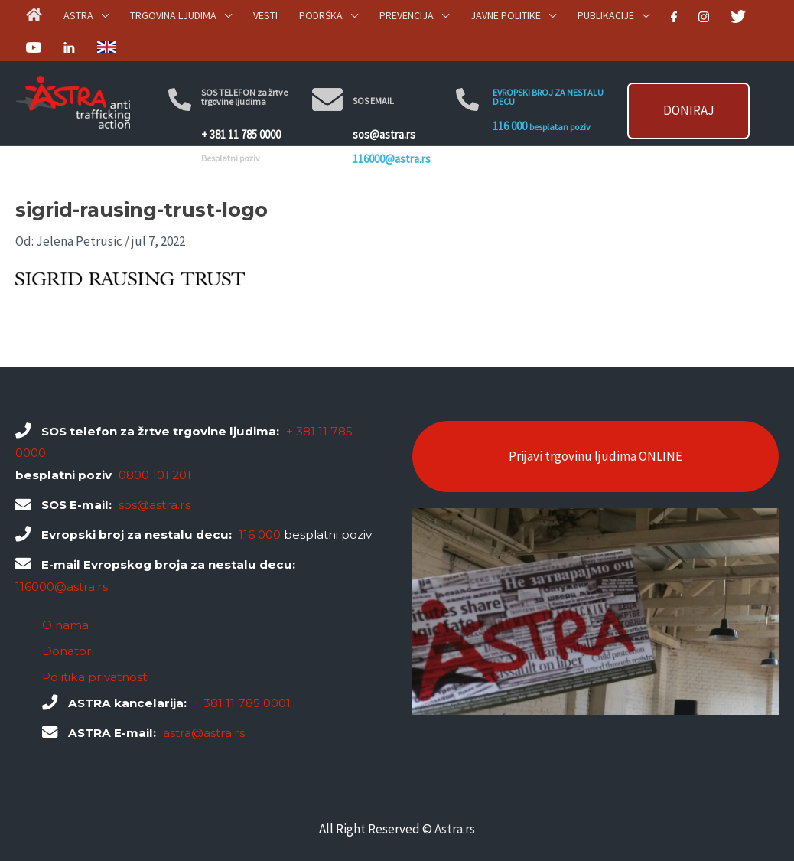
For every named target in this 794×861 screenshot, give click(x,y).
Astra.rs (454, 828)
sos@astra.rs (384, 111)
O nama (65, 625)
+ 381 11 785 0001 (242, 703)
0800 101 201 (155, 475)
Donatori (68, 651)
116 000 (510, 120)
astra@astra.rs (204, 733)
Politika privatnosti (95, 677)
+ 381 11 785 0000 (241, 129)
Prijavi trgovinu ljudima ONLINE (595, 456)
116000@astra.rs (392, 124)
